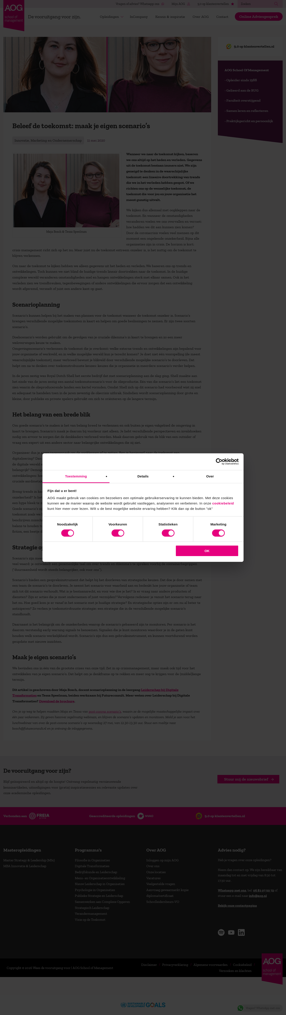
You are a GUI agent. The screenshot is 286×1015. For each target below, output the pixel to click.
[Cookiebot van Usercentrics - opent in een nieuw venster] (219, 461)
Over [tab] (210, 476)
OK (207, 551)
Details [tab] (143, 476)
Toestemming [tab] (76, 476)
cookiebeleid (223, 503)
